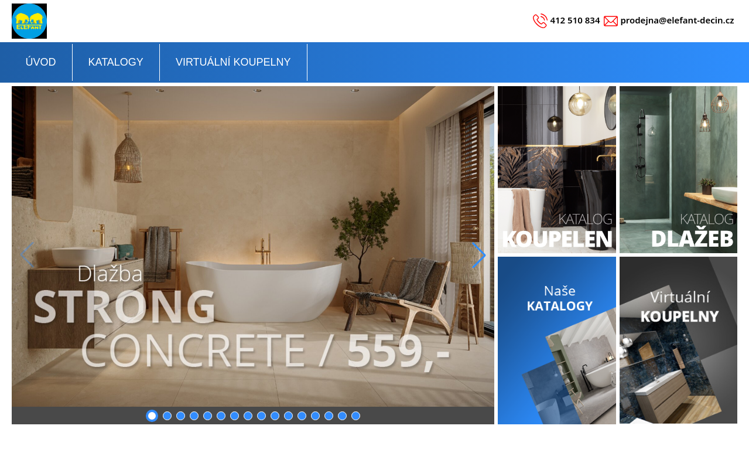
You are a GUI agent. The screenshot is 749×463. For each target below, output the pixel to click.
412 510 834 (575, 20)
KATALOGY (115, 62)
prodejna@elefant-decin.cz (677, 20)
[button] (479, 255)
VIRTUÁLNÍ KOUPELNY (233, 62)
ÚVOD (41, 62)
